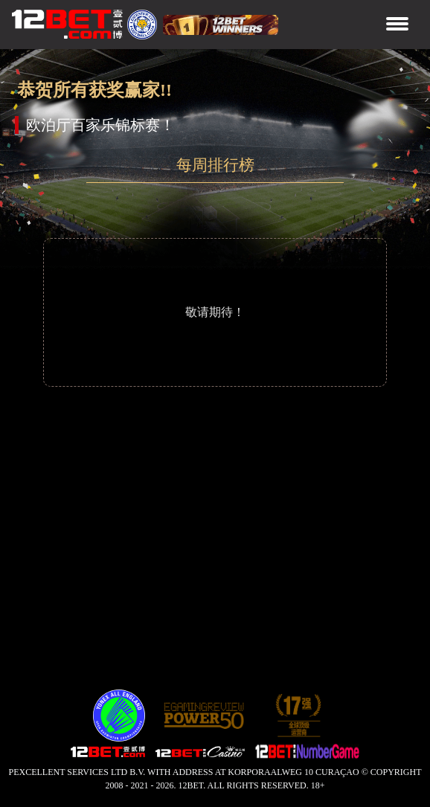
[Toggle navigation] (397, 24)
